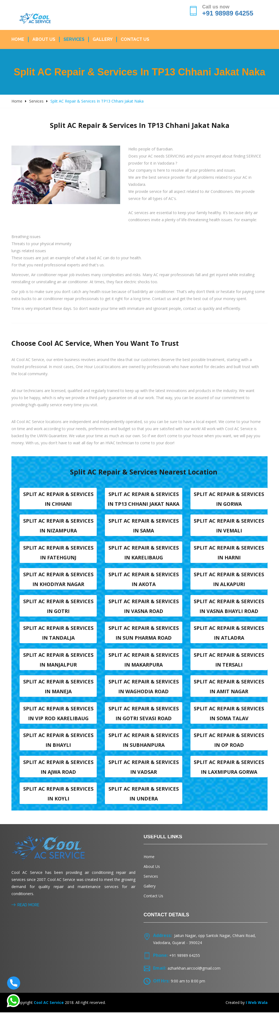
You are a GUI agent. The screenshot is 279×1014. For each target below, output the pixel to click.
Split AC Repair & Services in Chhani (58, 499)
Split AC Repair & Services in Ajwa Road (58, 768)
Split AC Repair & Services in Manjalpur (58, 660)
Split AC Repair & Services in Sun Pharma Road (143, 633)
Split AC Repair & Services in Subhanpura (143, 741)
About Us (43, 39)
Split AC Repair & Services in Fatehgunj (58, 553)
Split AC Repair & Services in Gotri (58, 607)
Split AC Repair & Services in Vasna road (143, 607)
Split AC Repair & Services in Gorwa (229, 499)
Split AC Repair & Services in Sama (143, 526)
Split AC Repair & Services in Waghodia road (143, 687)
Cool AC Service (49, 1004)
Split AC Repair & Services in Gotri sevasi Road (143, 714)
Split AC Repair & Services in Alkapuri (229, 580)
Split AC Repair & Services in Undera (143, 795)
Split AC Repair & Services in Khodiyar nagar (58, 580)
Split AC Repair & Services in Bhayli (58, 741)
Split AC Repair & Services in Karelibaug (143, 553)
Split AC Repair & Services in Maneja (58, 687)
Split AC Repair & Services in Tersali (229, 660)
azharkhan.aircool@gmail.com (194, 969)
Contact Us (135, 39)
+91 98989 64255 (227, 13)
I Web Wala (257, 1004)
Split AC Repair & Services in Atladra (229, 633)
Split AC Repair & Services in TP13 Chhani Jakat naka (143, 499)
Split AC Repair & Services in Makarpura (143, 660)
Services (73, 39)
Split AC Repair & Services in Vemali (229, 526)
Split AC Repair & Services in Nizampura (58, 526)
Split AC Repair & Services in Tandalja (58, 633)
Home (17, 39)
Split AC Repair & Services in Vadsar (143, 768)
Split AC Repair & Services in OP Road (229, 741)
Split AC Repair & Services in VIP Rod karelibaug (58, 714)
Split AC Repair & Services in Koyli (58, 795)
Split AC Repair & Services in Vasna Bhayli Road (229, 607)
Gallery (103, 39)
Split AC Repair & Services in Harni (229, 553)
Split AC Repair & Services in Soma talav (229, 714)
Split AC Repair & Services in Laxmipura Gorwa (229, 768)
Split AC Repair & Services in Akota (143, 580)
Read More (25, 906)
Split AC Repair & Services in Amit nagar (229, 687)
